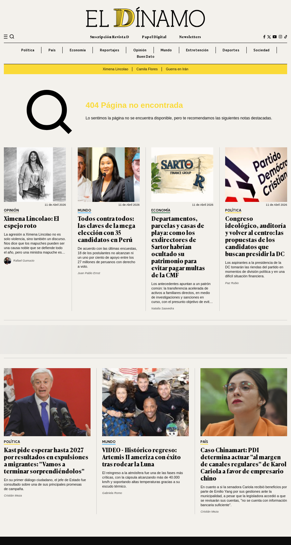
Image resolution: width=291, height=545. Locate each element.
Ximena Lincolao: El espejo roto (31, 221)
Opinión (139, 50)
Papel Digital (154, 36)
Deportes (231, 50)
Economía (78, 50)
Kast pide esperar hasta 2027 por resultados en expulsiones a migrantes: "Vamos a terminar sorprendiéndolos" (46, 460)
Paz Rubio (232, 283)
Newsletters (190, 36)
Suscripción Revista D (109, 36)
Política (27, 50)
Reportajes (109, 50)
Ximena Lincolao (115, 69)
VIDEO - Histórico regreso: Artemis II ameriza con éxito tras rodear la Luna (141, 456)
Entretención (197, 50)
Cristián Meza (13, 495)
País (52, 50)
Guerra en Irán (177, 69)
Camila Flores (147, 69)
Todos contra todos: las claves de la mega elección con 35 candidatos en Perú (106, 229)
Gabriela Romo (112, 493)
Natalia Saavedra (162, 308)
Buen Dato (145, 56)
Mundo (166, 50)
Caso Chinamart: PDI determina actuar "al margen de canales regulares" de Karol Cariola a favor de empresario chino (243, 463)
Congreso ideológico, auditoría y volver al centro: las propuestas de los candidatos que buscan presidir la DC (255, 236)
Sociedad (261, 50)
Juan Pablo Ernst (89, 273)
